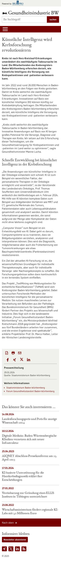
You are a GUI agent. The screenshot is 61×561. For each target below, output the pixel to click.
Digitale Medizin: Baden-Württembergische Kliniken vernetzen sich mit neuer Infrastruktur (29, 439)
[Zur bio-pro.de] (13, 3)
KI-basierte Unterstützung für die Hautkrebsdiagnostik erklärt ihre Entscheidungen (23, 476)
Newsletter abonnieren (15, 539)
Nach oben (8, 522)
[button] (7, 360)
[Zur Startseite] (30, 12)
